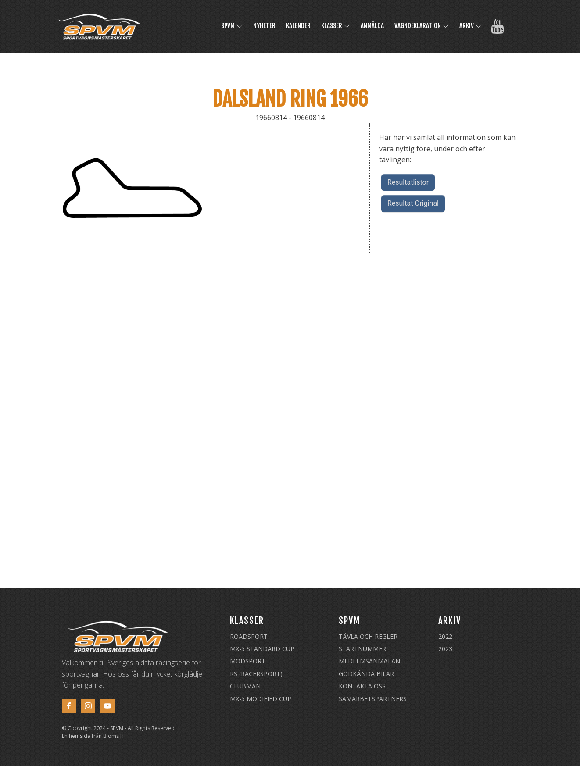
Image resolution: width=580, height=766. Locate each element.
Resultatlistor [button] (408, 182)
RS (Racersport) (256, 674)
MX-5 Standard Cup (262, 649)
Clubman (245, 686)
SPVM (232, 25)
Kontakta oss (362, 686)
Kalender (298, 25)
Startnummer (362, 649)
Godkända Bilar (366, 674)
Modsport (247, 661)
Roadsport (249, 636)
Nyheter (264, 25)
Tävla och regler (368, 636)
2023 (445, 649)
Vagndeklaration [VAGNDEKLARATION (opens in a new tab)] (421, 25)
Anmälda (372, 25)
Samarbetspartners (373, 699)
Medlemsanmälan (369, 661)
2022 (445, 636)
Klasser (335, 25)
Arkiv (470, 25)
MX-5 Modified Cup (260, 699)
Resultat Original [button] (413, 203)
